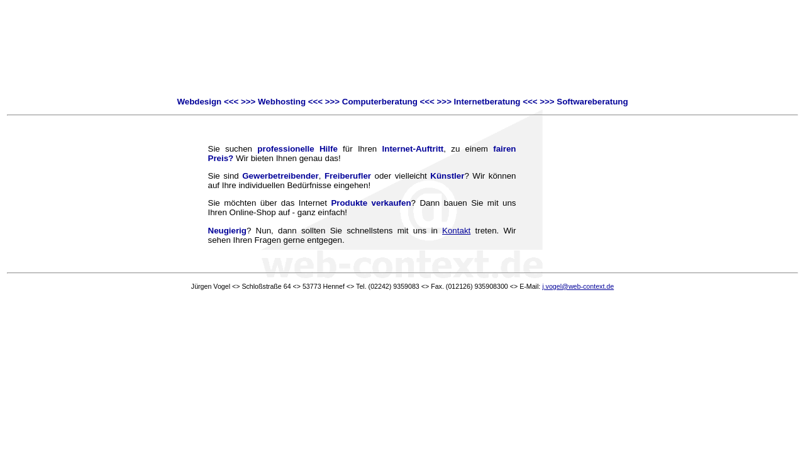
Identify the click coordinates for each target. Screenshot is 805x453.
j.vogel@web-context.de (578, 286)
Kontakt (456, 230)
